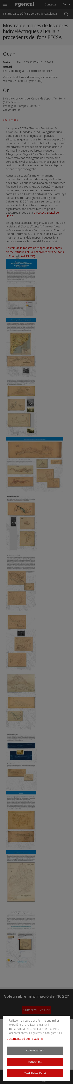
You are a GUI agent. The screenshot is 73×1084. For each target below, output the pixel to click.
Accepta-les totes (35, 1072)
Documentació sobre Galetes (26, 1038)
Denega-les (35, 1061)
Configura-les (35, 1050)
